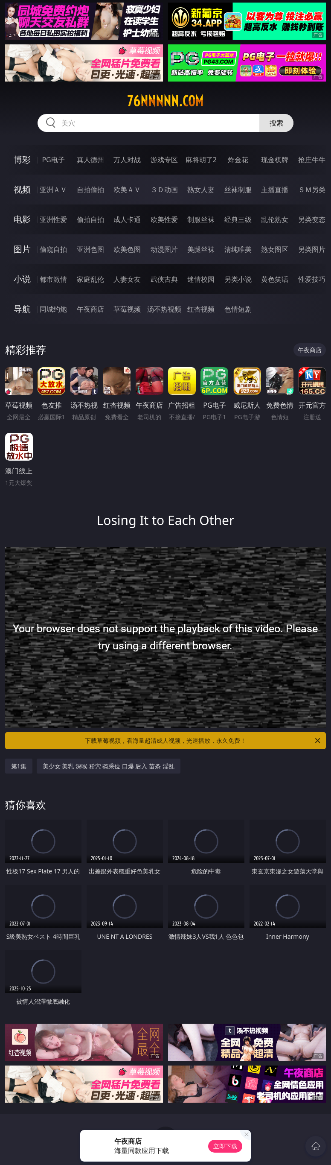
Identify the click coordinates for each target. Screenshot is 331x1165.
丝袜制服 (238, 189)
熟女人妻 (201, 189)
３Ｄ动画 (164, 189)
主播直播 (274, 189)
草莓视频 (127, 309)
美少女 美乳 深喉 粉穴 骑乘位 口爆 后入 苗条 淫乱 (108, 766)
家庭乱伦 (90, 279)
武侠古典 (164, 279)
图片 (22, 249)
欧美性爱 (164, 219)
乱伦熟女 (274, 219)
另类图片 (311, 249)
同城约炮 (53, 309)
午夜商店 (90, 309)
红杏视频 (201, 309)
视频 (22, 189)
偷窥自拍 (53, 249)
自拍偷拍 (90, 189)
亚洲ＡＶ (53, 189)
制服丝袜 (201, 219)
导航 (22, 309)
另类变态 (311, 219)
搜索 (276, 123)
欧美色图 (127, 249)
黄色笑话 (274, 279)
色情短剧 (238, 309)
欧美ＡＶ (127, 189)
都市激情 (53, 279)
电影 (22, 219)
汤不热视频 (164, 309)
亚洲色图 (90, 249)
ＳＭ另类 (311, 189)
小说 (22, 279)
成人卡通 (127, 219)
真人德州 (90, 159)
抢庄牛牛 (311, 159)
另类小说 (238, 279)
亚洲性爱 (53, 219)
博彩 (22, 159)
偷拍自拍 (90, 219)
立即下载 (225, 1146)
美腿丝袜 (201, 249)
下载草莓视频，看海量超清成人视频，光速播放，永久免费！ (203, 741)
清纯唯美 (238, 249)
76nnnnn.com (165, 101)
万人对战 (127, 159)
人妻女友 (127, 279)
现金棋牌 (274, 159)
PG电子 (53, 159)
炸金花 (238, 159)
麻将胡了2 (201, 159)
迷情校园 (201, 279)
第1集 (18, 766)
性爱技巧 (311, 279)
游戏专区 (164, 159)
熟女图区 (274, 249)
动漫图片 (164, 249)
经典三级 (238, 219)
